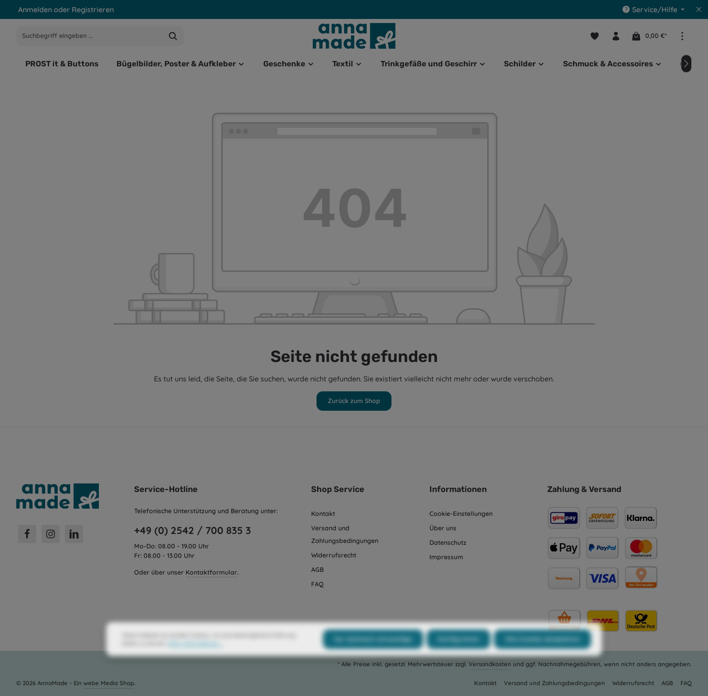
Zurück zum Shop (354, 401)
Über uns (442, 528)
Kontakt (323, 514)
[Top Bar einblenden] (682, 36)
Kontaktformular (211, 572)
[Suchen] (173, 36)
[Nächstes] (686, 64)
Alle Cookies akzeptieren (542, 657)
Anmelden (35, 9)
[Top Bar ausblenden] (699, 9)
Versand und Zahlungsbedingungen (344, 534)
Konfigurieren (458, 657)
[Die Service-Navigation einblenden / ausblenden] (653, 9)
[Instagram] (51, 534)
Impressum (446, 557)
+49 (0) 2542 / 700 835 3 (192, 530)
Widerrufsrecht (333, 555)
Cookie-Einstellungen (461, 514)
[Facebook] (27, 534)
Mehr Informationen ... (195, 661)
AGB (317, 570)
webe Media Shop (109, 683)
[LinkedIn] (74, 534)
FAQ (317, 584)
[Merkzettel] (594, 36)
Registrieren (93, 9)
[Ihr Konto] (615, 36)
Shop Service (337, 489)
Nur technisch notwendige (373, 657)
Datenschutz (447, 542)
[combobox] (89, 36)
